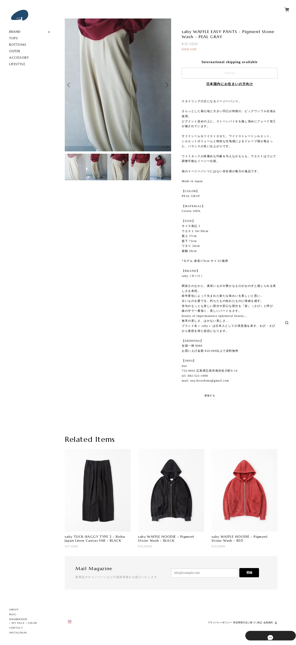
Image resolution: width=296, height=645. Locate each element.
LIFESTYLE (17, 64)
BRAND (15, 31)
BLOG (12, 614)
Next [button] (166, 85)
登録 (249, 572)
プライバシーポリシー (220, 622)
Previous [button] (69, 85)
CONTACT (16, 627)
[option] (118, 84)
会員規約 (268, 622)
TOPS (13, 38)
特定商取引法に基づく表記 (247, 622)
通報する (209, 395)
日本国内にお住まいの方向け (229, 84)
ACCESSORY (19, 57)
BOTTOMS (17, 44)
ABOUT (14, 609)
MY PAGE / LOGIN (24, 622)
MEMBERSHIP (18, 619)
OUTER (14, 51)
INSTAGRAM (18, 632)
